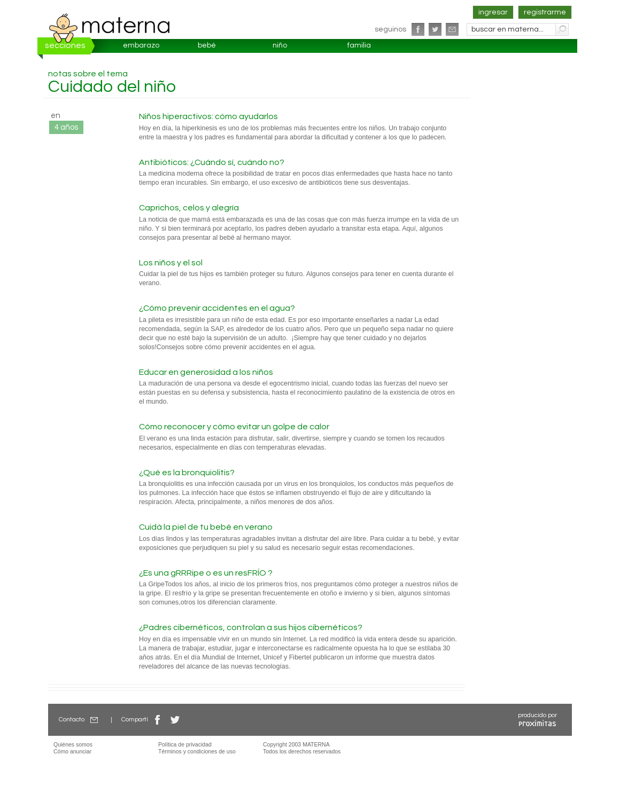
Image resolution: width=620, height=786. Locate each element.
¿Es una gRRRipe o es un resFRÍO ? (206, 573)
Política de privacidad (185, 744)
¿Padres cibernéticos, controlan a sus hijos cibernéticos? (250, 627)
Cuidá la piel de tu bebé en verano (206, 527)
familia (359, 45)
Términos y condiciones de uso (197, 751)
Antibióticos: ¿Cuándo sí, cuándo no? (211, 162)
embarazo (141, 45)
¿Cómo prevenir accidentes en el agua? (217, 308)
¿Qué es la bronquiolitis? (187, 472)
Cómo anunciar (72, 751)
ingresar (493, 12)
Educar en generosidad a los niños (206, 372)
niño (280, 45)
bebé (207, 45)
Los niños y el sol (171, 262)
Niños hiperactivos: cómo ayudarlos (208, 116)
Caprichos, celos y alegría (189, 207)
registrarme (545, 12)
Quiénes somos (72, 744)
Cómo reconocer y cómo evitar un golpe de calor (234, 426)
